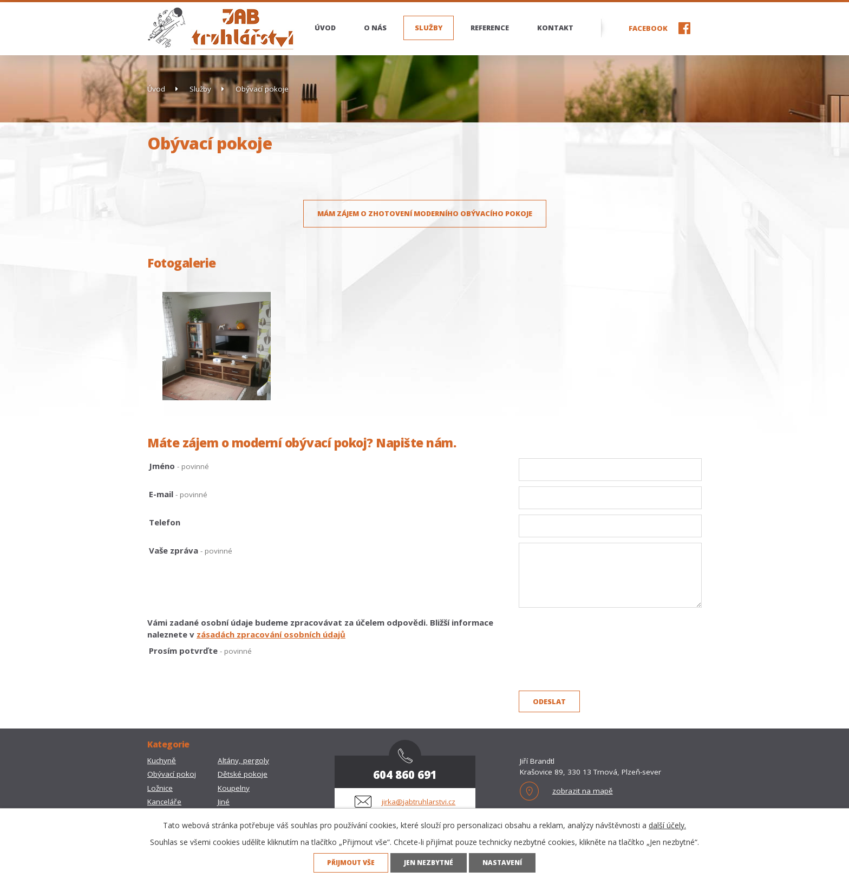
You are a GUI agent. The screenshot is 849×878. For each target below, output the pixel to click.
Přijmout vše (351, 862)
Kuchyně (161, 760)
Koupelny (234, 788)
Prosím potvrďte (200, 650)
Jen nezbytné (428, 862)
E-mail (178, 494)
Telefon (164, 522)
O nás (375, 27)
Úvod (325, 27)
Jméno (179, 465)
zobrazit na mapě (582, 791)
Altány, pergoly (243, 760)
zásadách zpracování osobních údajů (271, 634)
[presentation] (601, 666)
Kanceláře (164, 802)
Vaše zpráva (190, 550)
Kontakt (555, 27)
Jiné (224, 802)
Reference (490, 27)
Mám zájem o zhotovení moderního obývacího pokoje (424, 213)
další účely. (667, 825)
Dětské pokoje (242, 774)
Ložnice (160, 788)
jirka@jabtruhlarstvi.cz (418, 802)
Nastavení (502, 862)
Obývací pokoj (171, 774)
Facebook (648, 28)
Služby (428, 27)
